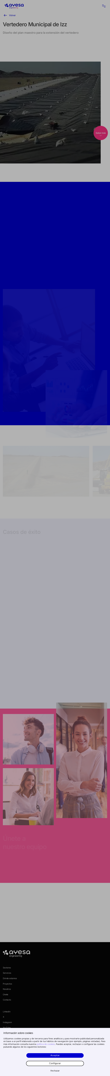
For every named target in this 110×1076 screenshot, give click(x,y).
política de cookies (46, 1044)
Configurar (55, 1063)
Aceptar (55, 1055)
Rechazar (55, 1071)
